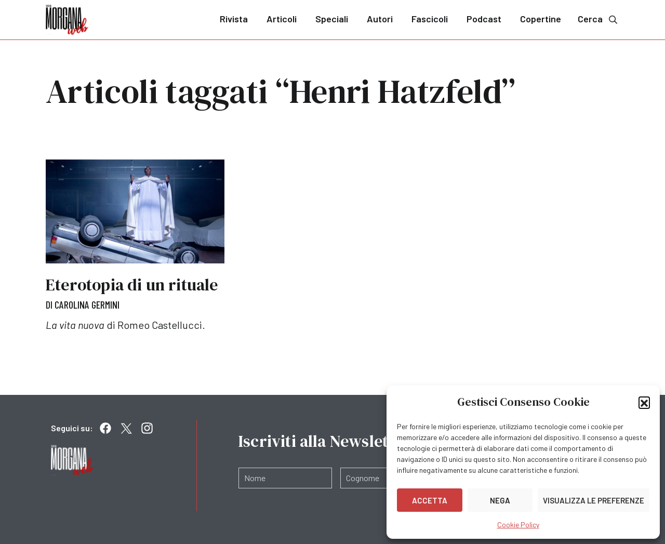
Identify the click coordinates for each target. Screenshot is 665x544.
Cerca (598, 19)
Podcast (484, 18)
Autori (380, 18)
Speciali (331, 18)
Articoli (282, 18)
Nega (500, 500)
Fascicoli (429, 18)
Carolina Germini (87, 304)
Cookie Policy (518, 524)
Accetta (429, 500)
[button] (644, 402)
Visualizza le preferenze (593, 500)
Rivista (234, 18)
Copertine (540, 18)
